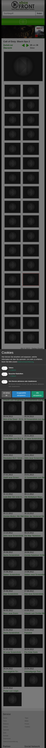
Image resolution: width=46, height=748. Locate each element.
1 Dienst (12, 370)
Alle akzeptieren (37, 394)
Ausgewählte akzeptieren (21, 394)
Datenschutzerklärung (26, 362)
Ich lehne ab (6, 394)
